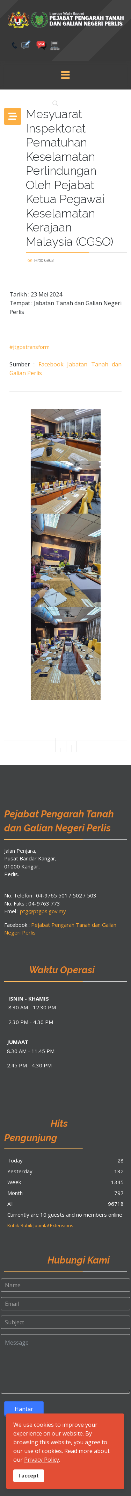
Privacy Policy (41, 1459)
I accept (29, 1475)
